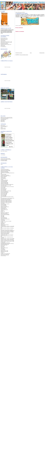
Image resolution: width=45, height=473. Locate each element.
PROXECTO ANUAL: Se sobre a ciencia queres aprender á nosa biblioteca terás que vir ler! (7, 240)
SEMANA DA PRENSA (4, 251)
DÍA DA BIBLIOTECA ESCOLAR (5, 185)
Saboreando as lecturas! (4, 39)
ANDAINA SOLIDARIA (4, 171)
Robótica (2, 246)
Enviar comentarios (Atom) (24, 54)
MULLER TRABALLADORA (4, 214)
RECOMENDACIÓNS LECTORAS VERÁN (6, 243)
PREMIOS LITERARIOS (4, 224)
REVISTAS (2, 245)
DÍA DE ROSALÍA (3, 193)
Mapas (2, 164)
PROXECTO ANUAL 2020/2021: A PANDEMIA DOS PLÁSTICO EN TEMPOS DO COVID (7, 231)
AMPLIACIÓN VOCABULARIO (5, 170)
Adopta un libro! (3, 45)
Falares (2, 127)
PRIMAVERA (2, 225)
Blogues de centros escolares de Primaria (6, 117)
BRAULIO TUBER (3, 176)
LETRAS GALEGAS (3, 209)
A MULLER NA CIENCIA (4, 169)
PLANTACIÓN (3, 222)
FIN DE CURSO (3, 205)
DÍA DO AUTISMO (3, 194)
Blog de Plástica (3, 125)
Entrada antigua (41, 52)
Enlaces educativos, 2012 (4, 38)
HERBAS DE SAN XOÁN (4, 206)
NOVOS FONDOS (3, 218)
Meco (1, 211)
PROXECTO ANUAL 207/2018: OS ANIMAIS (7, 235)
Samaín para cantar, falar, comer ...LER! (6, 41)
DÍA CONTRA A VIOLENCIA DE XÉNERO (6, 184)
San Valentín (2, 249)
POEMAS (2, 223)
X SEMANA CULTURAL (22, 13)
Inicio (31, 52)
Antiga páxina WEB (3, 119)
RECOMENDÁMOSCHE (4, 244)
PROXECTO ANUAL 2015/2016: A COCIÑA (7, 226)
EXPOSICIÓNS (3, 204)
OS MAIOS (2, 219)
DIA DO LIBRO (3, 195)
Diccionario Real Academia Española (6, 159)
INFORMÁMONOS (3, 208)
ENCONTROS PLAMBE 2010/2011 (5, 200)
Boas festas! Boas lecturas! (4, 43)
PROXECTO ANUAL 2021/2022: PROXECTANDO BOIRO (5, 233)
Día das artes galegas (4, 191)
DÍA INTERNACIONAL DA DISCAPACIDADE (7, 198)
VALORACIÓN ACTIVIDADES (5, 253)
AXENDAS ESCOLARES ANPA (5, 175)
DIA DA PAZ (2, 187)
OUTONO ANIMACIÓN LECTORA (5, 221)
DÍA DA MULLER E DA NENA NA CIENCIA (7, 186)
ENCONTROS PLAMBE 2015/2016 (5, 202)
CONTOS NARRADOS (4, 182)
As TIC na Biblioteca (3, 126)
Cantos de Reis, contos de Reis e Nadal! (6, 42)
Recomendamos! (3, 40)
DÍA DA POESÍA (3, 188)
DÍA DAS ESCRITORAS (4, 192)
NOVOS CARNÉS (3, 217)
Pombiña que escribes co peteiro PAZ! (6, 44)
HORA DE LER (3, 207)
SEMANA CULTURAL (29, 25)
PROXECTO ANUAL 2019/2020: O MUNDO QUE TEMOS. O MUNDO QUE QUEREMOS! (7, 230)
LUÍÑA (2, 210)
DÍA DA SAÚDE (3, 189)
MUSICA (2, 215)
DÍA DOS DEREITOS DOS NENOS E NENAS (7, 196)
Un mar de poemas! (3, 46)
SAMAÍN (2, 248)
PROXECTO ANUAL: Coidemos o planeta (6, 239)
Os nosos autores (3, 128)
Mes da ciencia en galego (4, 212)
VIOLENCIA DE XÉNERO (4, 254)
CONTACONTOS (3, 181)
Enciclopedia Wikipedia (4, 160)
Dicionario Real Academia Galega (5, 158)
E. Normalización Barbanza (4, 118)
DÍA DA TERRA (3, 190)
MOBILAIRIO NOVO (3, 213)
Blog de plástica (3, 120)
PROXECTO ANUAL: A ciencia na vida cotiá (7, 238)
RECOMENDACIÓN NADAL (4, 242)
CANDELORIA (3, 177)
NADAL (2, 216)
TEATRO (2, 252)
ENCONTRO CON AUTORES (5, 199)
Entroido (2, 203)
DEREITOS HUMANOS (4, 183)
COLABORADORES (3, 180)
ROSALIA (2, 247)
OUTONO (2, 220)
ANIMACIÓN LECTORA (4, 172)
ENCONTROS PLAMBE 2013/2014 (5, 201)
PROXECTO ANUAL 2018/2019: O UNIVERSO (7, 228)
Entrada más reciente (19, 52)
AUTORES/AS (3, 174)
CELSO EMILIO (3, 178)
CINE (1, 179)
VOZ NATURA (3, 255)
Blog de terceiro (3, 121)
